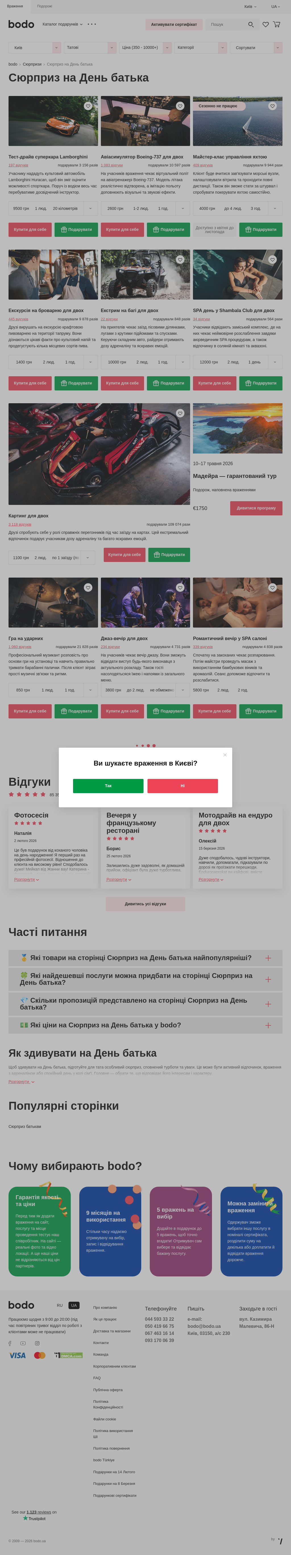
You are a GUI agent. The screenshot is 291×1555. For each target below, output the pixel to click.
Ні (183, 785)
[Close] (224, 754)
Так (108, 785)
